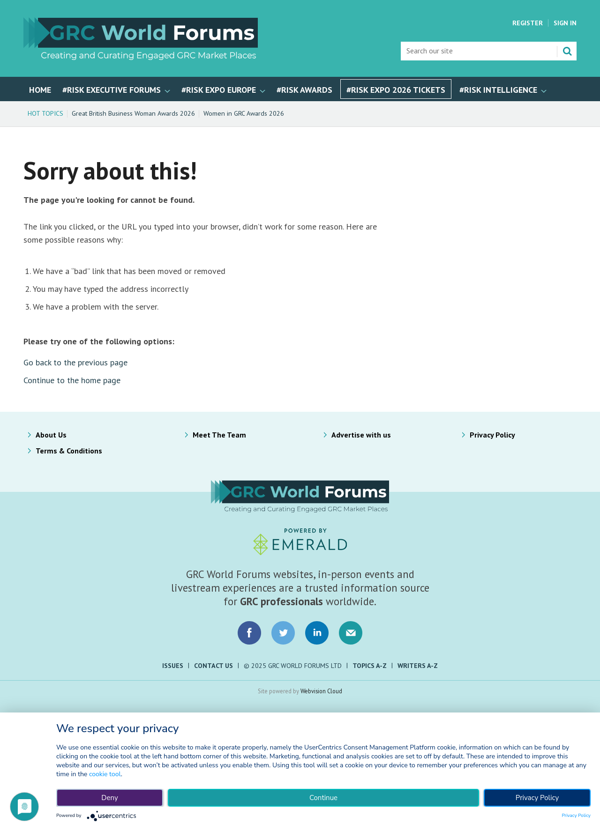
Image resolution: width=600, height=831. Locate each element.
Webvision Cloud (321, 691)
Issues (172, 665)
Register (527, 23)
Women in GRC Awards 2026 (243, 113)
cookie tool (105, 774)
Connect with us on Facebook (249, 633)
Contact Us (213, 665)
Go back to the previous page (75, 362)
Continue (323, 797)
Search (567, 51)
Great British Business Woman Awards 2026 (133, 113)
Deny (109, 797)
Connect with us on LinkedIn (317, 633)
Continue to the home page (71, 380)
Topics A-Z (369, 665)
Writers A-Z (418, 665)
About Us (51, 434)
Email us (350, 633)
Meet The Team (219, 434)
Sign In (565, 23)
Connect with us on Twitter (283, 633)
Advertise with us (361, 434)
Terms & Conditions (69, 450)
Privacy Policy (492, 434)
